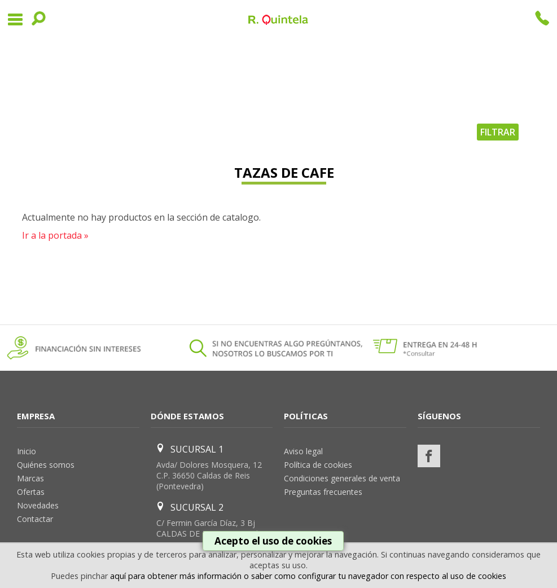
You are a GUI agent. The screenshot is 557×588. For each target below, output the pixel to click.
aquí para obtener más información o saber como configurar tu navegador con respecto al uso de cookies (308, 576)
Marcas (30, 478)
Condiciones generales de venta (342, 478)
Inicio (26, 451)
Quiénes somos (45, 464)
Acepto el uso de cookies (273, 540)
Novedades (38, 505)
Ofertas (31, 491)
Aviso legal (303, 451)
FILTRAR (497, 132)
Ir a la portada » (55, 235)
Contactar (35, 519)
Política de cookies (318, 464)
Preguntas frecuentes (323, 491)
